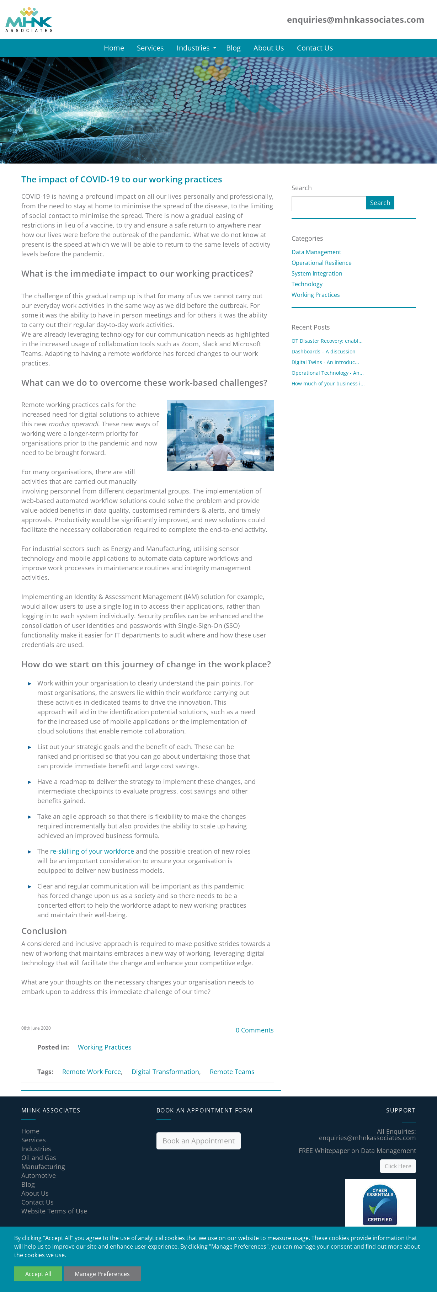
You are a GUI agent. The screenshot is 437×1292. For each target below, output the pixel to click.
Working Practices (105, 1047)
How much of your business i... (328, 383)
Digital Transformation (165, 1071)
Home (114, 48)
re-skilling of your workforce (92, 851)
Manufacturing (43, 1166)
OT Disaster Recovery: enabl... (327, 340)
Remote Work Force (91, 1071)
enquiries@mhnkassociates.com (367, 1137)
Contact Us (315, 48)
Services (150, 48)
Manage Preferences (102, 1274)
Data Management (316, 252)
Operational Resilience (322, 263)
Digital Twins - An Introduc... (325, 362)
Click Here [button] (398, 1166)
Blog (233, 48)
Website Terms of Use (54, 1211)
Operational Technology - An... (328, 372)
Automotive (38, 1175)
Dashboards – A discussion (324, 351)
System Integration (317, 273)
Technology (307, 284)
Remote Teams (232, 1071)
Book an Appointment (198, 1141)
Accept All (38, 1274)
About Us (269, 48)
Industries (193, 48)
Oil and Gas (38, 1157)
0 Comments (255, 1030)
